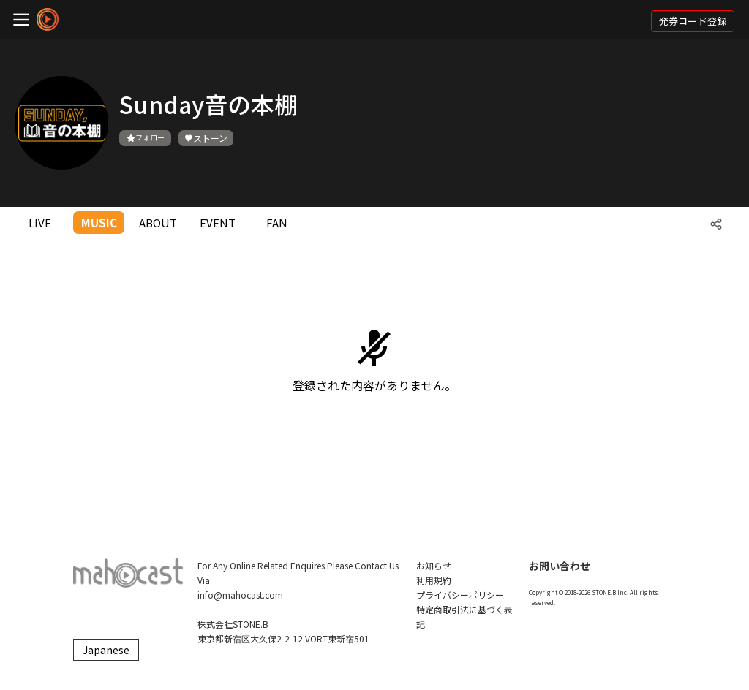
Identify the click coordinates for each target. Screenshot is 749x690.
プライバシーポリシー (460, 594)
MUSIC (99, 222)
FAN (276, 222)
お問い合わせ (559, 565)
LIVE (40, 222)
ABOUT (158, 222)
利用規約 (433, 580)
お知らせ (433, 565)
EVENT (218, 222)
